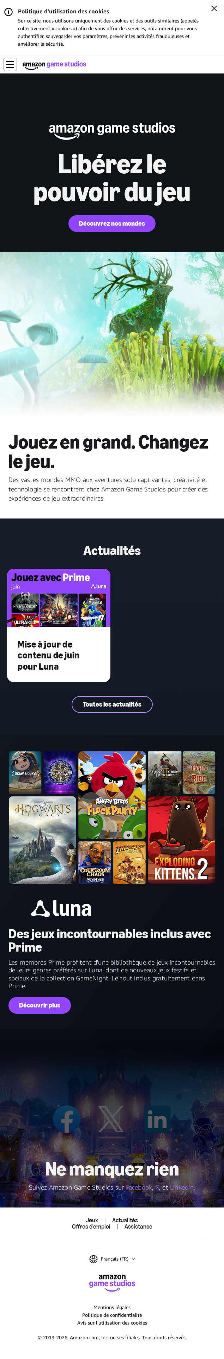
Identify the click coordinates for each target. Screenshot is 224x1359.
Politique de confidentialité (112, 1315)
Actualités (125, 1220)
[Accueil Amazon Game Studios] (54, 65)
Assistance (138, 1227)
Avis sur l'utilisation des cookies (112, 1323)
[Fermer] (214, 9)
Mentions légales (112, 1307)
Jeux (92, 1220)
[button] (10, 64)
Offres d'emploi (91, 1227)
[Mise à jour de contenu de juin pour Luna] (58, 598)
